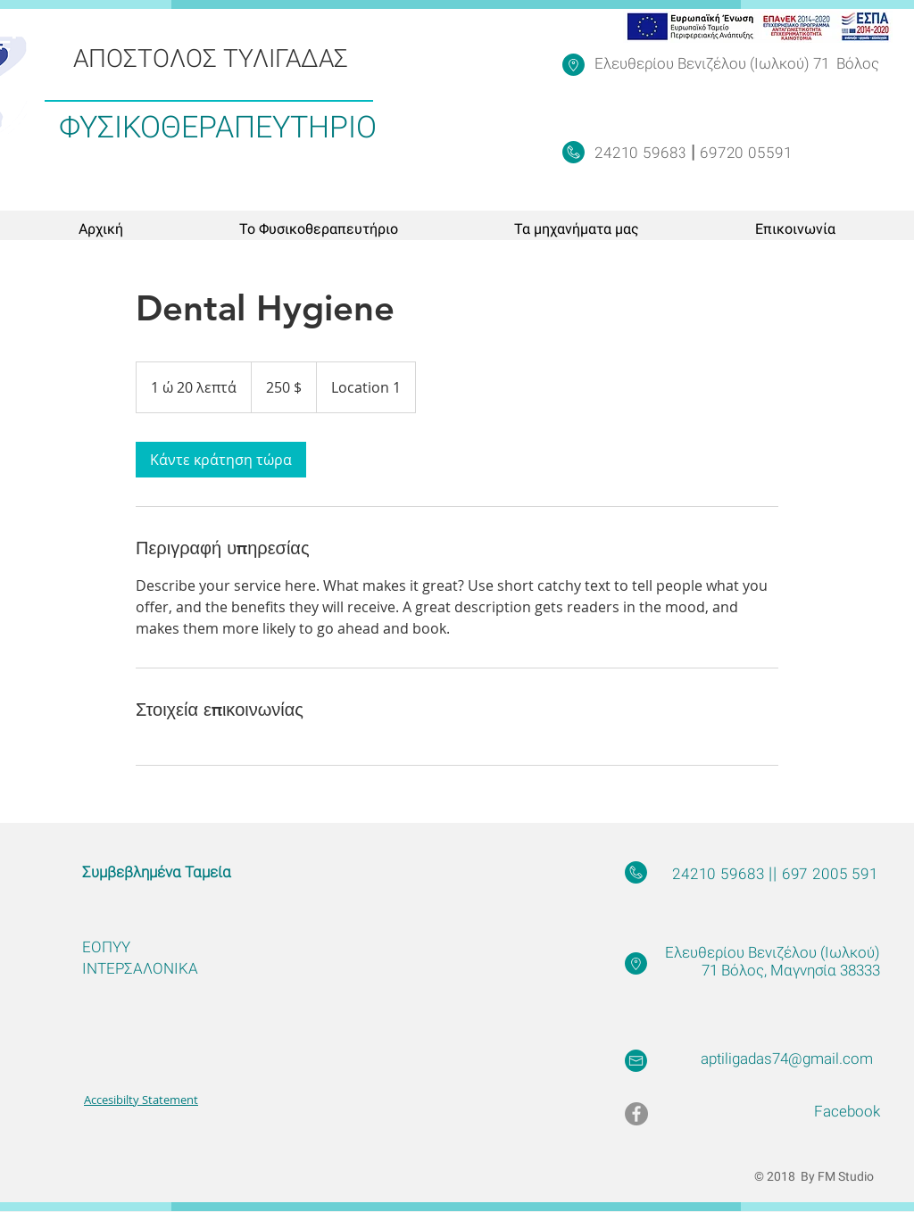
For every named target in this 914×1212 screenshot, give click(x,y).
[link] (221, 459)
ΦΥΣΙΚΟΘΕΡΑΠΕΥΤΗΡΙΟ (218, 127)
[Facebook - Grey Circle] (636, 1113)
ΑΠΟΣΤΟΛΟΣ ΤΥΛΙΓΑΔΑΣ (210, 58)
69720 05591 (743, 153)
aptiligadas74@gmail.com (787, 1058)
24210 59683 (642, 153)
